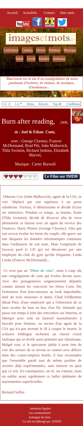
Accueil (13, 13)
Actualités (31, 13)
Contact (50, 13)
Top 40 (57, 104)
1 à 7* (18, 104)
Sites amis (67, 13)
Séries (30, 104)
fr (72, 39)
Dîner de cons (42, 271)
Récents (43, 104)
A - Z (7, 104)
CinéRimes (73, 104)
